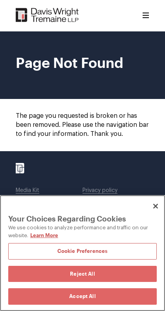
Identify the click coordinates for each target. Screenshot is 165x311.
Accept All (82, 296)
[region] (82, 253)
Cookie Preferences (82, 251)
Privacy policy (99, 190)
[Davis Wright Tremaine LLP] (47, 15)
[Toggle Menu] (145, 16)
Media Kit (27, 190)
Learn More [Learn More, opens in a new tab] (44, 235)
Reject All (82, 274)
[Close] (155, 206)
